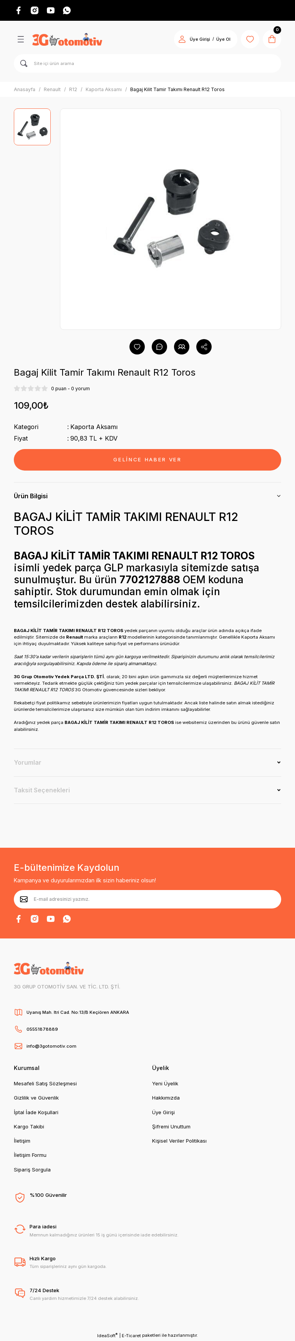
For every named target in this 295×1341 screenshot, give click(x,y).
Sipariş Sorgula (32, 1169)
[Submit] (24, 899)
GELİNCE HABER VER (147, 459)
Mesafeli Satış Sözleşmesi (45, 1083)
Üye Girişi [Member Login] (200, 39)
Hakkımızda (166, 1098)
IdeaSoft (107, 1335)
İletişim (22, 1141)
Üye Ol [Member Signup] (223, 39)
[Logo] (67, 39)
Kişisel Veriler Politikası (179, 1141)
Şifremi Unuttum (171, 1126)
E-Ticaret (131, 1335)
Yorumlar (27, 762)
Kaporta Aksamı (94, 427)
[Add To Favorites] (137, 346)
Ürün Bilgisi (31, 496)
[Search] (147, 63)
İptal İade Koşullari (36, 1112)
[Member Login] (182, 39)
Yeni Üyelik (165, 1083)
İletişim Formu (30, 1155)
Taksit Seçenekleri (42, 790)
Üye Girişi (163, 1112)
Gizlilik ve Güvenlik (36, 1098)
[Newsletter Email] (147, 899)
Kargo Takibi (29, 1126)
